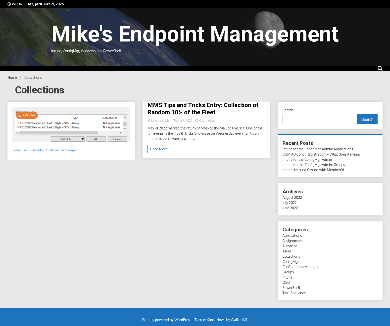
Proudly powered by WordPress (167, 320)
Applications (292, 235)
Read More (158, 149)
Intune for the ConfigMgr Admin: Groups (314, 165)
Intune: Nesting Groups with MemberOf (313, 170)
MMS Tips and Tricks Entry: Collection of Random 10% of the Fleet (203, 109)
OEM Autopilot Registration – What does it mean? (321, 154)
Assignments (293, 241)
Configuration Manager (61, 150)
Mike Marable (158, 120)
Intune (287, 277)
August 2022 (292, 197)
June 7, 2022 (183, 120)
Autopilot (290, 246)
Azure (287, 251)
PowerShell (291, 287)
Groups (288, 272)
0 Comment (207, 120)
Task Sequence (294, 293)
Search (288, 110)
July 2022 (290, 203)
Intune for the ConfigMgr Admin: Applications (318, 149)
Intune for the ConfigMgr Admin (307, 159)
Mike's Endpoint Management (195, 34)
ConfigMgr (37, 150)
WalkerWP (239, 320)
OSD (286, 282)
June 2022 (290, 208)
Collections (19, 150)
